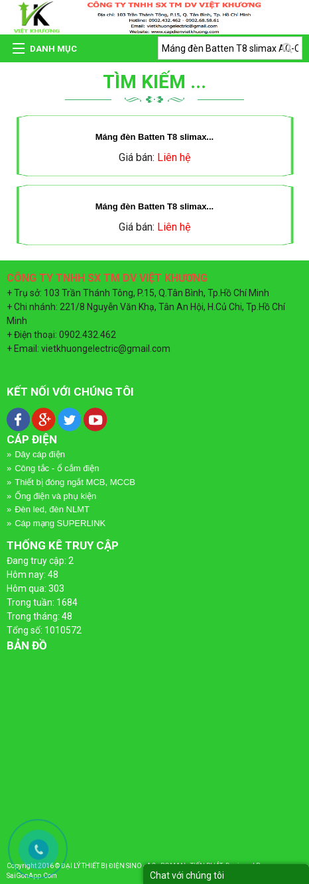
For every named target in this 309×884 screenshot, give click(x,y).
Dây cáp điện (40, 454)
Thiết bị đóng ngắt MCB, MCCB (75, 482)
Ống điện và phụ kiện (55, 496)
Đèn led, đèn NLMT (52, 509)
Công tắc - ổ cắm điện (57, 468)
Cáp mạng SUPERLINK (60, 523)
